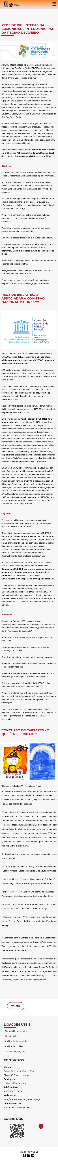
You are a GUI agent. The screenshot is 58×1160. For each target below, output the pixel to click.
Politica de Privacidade (16, 1041)
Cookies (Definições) (15, 1051)
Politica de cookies (14, 1046)
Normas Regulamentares (17, 1031)
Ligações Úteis (12, 1036)
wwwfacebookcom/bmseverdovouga (22, 1099)
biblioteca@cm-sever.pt (15, 1083)
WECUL (34, 1152)
